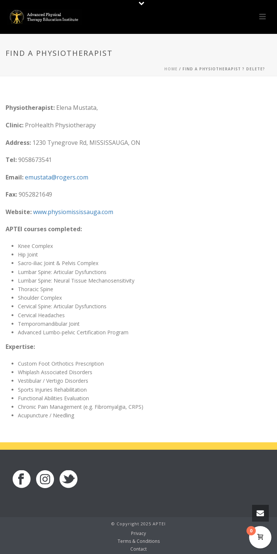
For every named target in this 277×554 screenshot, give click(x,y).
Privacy (138, 534)
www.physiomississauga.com (73, 212)
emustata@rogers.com (56, 177)
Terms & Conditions (139, 541)
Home (171, 68)
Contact (138, 549)
